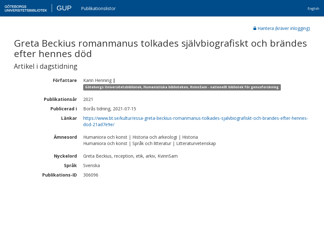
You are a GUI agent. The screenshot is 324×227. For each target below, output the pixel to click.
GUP (64, 8)
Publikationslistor (98, 8)
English (313, 8)
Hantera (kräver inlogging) (281, 28)
